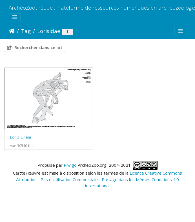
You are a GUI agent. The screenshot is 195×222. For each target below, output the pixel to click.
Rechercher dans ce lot (35, 47)
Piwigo (70, 169)
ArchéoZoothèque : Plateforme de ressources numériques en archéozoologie (102, 7)
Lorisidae (48, 30)
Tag (26, 30)
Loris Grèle (20, 141)
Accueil (12, 31)
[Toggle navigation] (15, 17)
